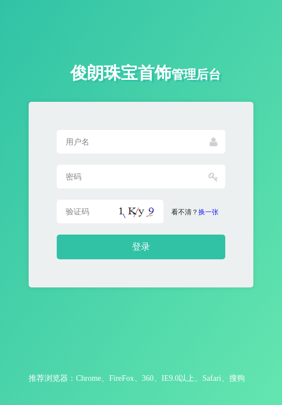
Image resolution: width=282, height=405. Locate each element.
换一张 (208, 212)
